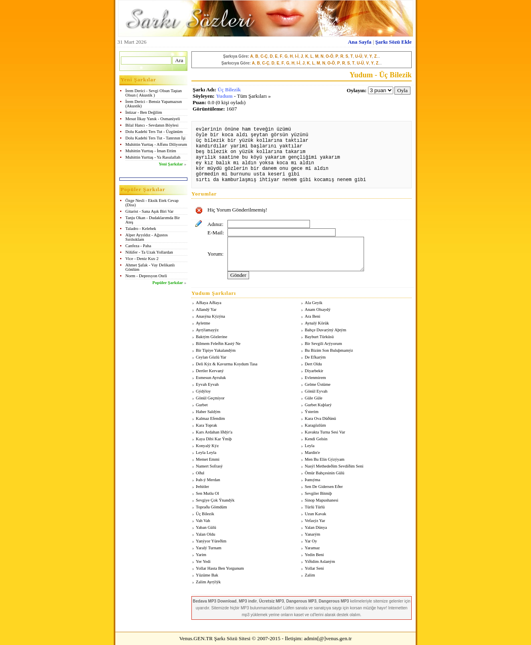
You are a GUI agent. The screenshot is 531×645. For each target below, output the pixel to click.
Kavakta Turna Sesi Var (325, 432)
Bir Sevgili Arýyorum (323, 343)
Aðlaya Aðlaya (208, 302)
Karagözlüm (315, 425)
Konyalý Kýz (207, 445)
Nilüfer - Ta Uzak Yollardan (149, 252)
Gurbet (202, 405)
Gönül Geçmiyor (210, 398)
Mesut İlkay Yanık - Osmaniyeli (152, 119)
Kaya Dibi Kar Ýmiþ (214, 439)
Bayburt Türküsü (319, 337)
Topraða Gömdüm (211, 507)
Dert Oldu (313, 364)
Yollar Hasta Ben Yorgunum (220, 568)
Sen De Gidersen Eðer (324, 486)
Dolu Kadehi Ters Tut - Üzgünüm (154, 131)
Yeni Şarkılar (171, 164)
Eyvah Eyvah (207, 384)
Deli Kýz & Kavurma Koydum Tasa (226, 364)
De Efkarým (315, 357)
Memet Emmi (207, 459)
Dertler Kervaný (210, 371)
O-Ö (329, 56)
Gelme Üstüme (317, 384)
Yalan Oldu (205, 534)
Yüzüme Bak (207, 575)
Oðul (200, 473)
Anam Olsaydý (317, 309)
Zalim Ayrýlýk (208, 582)
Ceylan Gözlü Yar (211, 357)
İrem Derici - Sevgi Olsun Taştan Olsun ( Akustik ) (153, 93)
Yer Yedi (203, 561)
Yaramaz (312, 548)
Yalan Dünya (316, 527)
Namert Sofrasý (209, 466)
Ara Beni (312, 316)
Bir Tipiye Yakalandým (215, 350)
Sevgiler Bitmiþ (318, 493)
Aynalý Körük (317, 323)
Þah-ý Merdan (208, 480)
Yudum (224, 96)
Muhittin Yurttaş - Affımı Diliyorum (156, 144)
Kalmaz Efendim (210, 418)
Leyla (309, 445)
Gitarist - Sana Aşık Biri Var (149, 211)
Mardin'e (312, 452)
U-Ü (358, 56)
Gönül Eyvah (316, 391)
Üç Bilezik (229, 90)
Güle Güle (313, 398)
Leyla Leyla (206, 452)
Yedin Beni (314, 554)
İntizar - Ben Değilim (143, 112)
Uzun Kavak (315, 514)
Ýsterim (311, 411)
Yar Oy (311, 541)
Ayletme (203, 323)
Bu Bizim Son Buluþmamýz (329, 350)
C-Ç (264, 56)
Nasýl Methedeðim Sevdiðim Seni (334, 466)
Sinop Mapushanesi (321, 500)
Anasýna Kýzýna (210, 316)
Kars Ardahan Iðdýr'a (214, 432)
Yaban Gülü (206, 527)
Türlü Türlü (315, 507)
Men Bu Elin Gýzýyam (324, 459)
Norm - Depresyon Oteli (146, 276)
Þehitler (202, 486)
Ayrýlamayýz (207, 330)
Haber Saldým (208, 411)
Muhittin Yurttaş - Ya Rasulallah (152, 157)
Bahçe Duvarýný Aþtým (325, 330)
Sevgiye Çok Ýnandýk (215, 500)
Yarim (201, 554)
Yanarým (312, 534)
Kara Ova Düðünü (320, 418)
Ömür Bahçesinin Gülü (324, 473)
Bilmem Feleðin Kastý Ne (218, 343)
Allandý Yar (206, 309)
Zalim (310, 575)
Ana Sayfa (360, 42)
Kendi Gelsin (316, 439)
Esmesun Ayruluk (211, 377)
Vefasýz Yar (315, 520)
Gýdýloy (203, 391)
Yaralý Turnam (208, 548)
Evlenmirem (315, 377)
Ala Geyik (313, 302)
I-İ (297, 56)
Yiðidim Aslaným (320, 561)
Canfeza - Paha (138, 246)
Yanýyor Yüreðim (211, 541)
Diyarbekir (314, 371)
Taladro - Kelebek (140, 228)
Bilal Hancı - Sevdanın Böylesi (152, 125)
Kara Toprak (206, 425)
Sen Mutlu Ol (207, 493)
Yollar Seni (314, 568)
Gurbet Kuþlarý (318, 405)
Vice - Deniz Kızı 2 (142, 258)
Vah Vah (203, 520)
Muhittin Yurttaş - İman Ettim (150, 151)
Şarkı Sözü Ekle (393, 42)
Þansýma (312, 480)
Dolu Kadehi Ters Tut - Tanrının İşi (155, 138)
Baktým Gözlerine (211, 337)
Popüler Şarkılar (168, 282)
